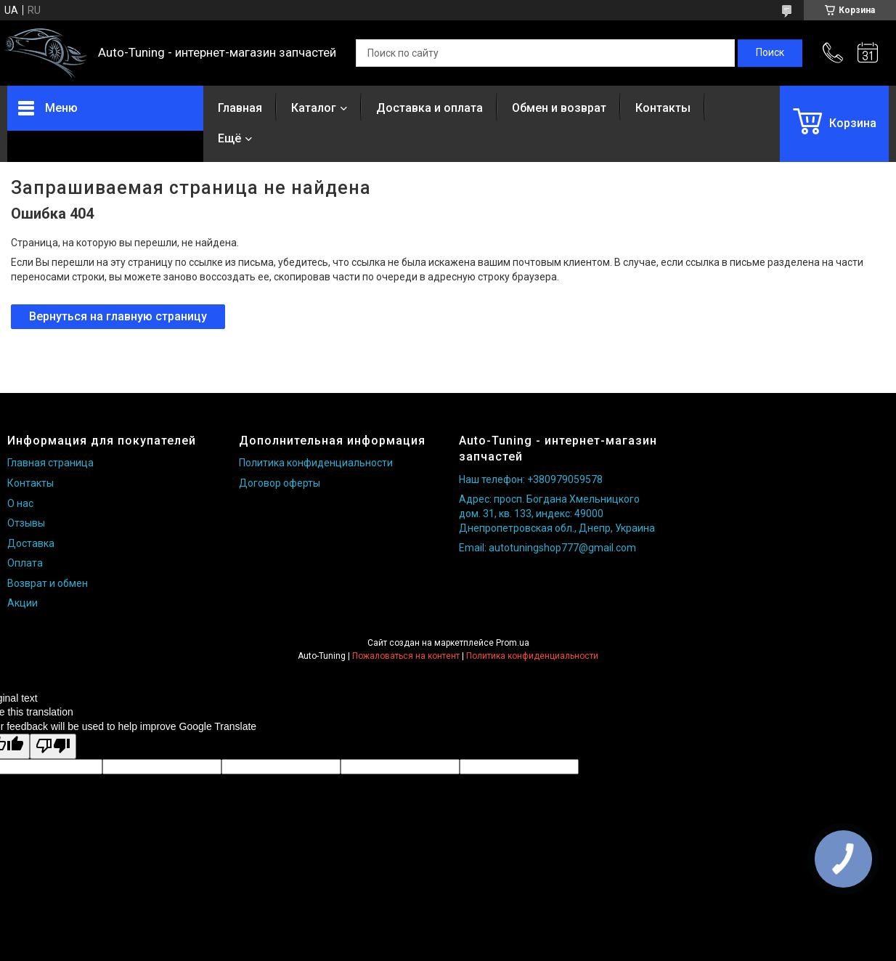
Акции (22, 603)
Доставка (30, 543)
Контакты (663, 108)
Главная (240, 108)
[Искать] (770, 53)
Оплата (25, 563)
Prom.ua (512, 643)
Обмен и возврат (559, 108)
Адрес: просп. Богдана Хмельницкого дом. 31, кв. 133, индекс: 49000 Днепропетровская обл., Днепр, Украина (557, 513)
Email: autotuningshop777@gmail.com (547, 548)
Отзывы (26, 523)
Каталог (313, 108)
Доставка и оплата (429, 108)
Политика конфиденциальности (316, 463)
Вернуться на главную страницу (118, 316)
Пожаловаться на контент (406, 656)
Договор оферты (279, 483)
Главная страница (50, 463)
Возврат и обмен (47, 583)
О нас (20, 503)
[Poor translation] (53, 746)
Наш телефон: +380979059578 (531, 479)
